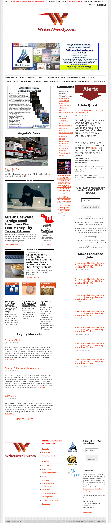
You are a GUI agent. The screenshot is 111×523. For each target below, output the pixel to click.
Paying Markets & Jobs (31, 81)
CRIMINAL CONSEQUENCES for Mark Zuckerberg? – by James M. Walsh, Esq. (47, 229)
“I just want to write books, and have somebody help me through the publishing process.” (29, 305)
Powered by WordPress (80, 521)
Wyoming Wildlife (13, 340)
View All (48, 244)
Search (92, 5)
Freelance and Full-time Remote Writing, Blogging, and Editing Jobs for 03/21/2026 (89, 329)
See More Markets (29, 418)
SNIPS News (10, 396)
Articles (41, 77)
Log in (70, 521)
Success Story (99, 81)
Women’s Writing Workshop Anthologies (23, 368)
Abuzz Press (98, 489)
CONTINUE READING (11, 244)
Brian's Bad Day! (12, 169)
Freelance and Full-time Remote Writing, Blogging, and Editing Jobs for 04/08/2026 (89, 281)
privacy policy (87, 512)
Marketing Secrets (52, 81)
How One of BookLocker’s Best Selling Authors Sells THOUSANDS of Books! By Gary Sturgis (11, 306)
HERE (94, 147)
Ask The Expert (12, 81)
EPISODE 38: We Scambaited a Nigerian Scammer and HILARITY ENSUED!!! (64, 209)
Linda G (62, 136)
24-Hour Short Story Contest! (76, 81)
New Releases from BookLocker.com (77, 77)
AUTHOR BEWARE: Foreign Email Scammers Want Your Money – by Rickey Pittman (19, 224)
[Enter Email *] (90, 200)
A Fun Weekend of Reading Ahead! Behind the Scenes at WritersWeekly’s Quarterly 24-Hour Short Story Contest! (39, 261)
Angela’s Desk (11, 77)
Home (6, 1)
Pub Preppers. (87, 491)
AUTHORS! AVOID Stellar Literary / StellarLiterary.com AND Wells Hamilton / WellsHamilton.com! (66, 105)
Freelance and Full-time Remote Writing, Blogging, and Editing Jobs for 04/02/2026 (89, 297)
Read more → (9, 359)
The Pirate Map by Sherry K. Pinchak (46, 303)
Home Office (53, 77)
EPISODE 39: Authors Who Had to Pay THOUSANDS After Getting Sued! (64, 198)
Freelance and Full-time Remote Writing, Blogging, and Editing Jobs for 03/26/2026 (89, 313)
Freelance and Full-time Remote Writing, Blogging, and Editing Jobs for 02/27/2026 (89, 361)
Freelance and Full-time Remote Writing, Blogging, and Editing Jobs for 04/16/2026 (89, 265)
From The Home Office (29, 249)
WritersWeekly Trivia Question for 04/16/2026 (89, 111)
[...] (26, 176)
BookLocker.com (88, 489)
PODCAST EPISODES (27, 77)
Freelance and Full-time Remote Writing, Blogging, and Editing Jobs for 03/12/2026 (89, 345)
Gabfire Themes (100, 521)
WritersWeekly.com (17, 521)
